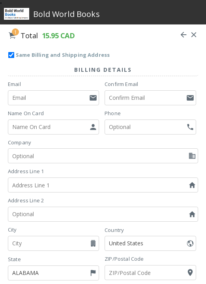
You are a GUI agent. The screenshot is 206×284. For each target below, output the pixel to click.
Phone (113, 113)
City (12, 229)
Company (19, 142)
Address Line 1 (26, 171)
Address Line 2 (26, 200)
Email (14, 84)
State (14, 259)
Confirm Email (121, 84)
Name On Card (26, 113)
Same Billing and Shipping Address (63, 54)
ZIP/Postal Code (124, 258)
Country (114, 230)
